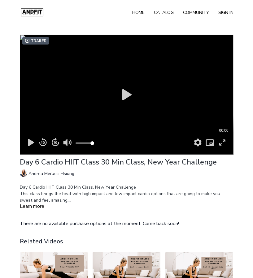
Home (138, 12)
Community (196, 12)
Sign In (225, 12)
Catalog (164, 12)
